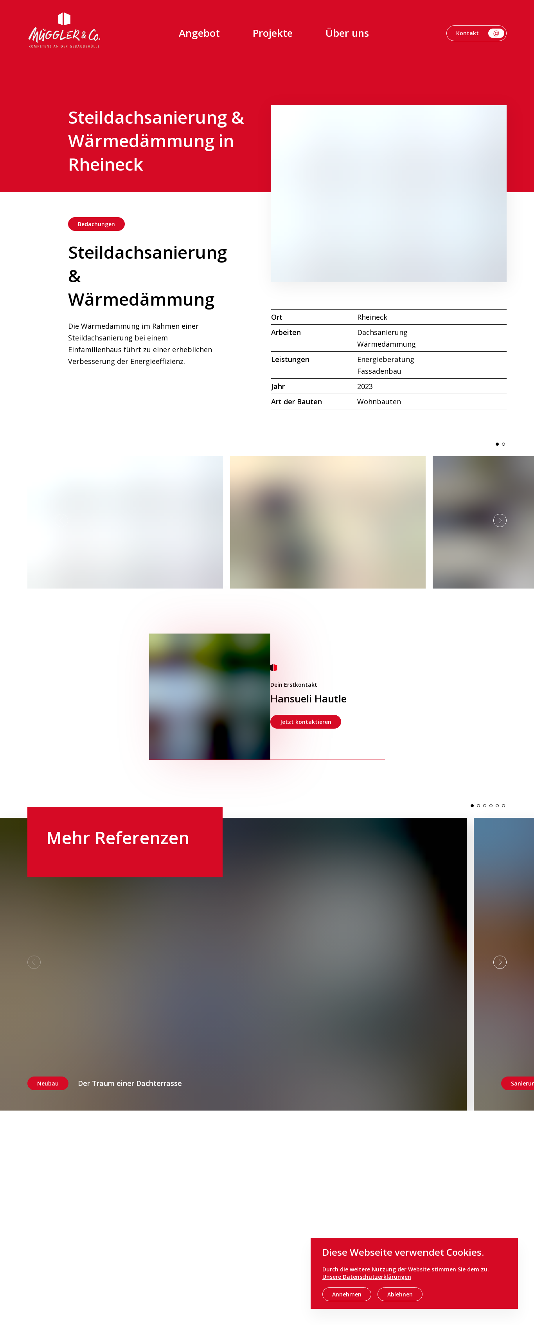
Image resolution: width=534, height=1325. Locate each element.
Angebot (199, 33)
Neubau (48, 1083)
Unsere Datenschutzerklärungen (366, 1276)
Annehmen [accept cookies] (346, 1294)
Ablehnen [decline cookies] (400, 1294)
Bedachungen (96, 224)
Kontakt (480, 33)
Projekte (273, 33)
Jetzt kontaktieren (305, 722)
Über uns (347, 33)
